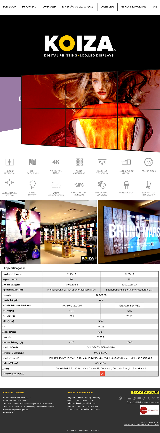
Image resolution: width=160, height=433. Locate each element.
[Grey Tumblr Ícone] (158, 398)
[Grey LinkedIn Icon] (130, 398)
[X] (149, 398)
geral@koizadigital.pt (18, 410)
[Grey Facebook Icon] (125, 398)
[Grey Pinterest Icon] (153, 398)
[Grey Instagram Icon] (134, 398)
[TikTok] (144, 398)
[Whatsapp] (120, 398)
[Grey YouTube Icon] (139, 398)
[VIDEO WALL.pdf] (102, 374)
